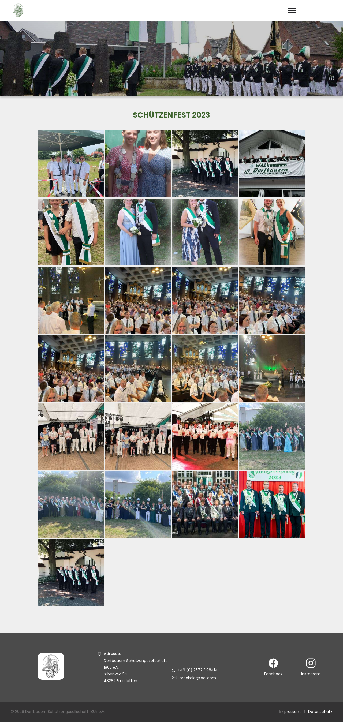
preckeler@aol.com (198, 677)
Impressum (290, 711)
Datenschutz (320, 711)
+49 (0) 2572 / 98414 (198, 670)
